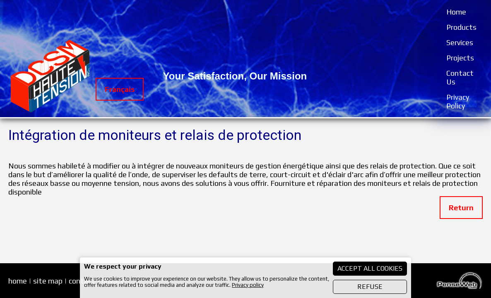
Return (461, 207)
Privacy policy (248, 285)
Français (120, 89)
